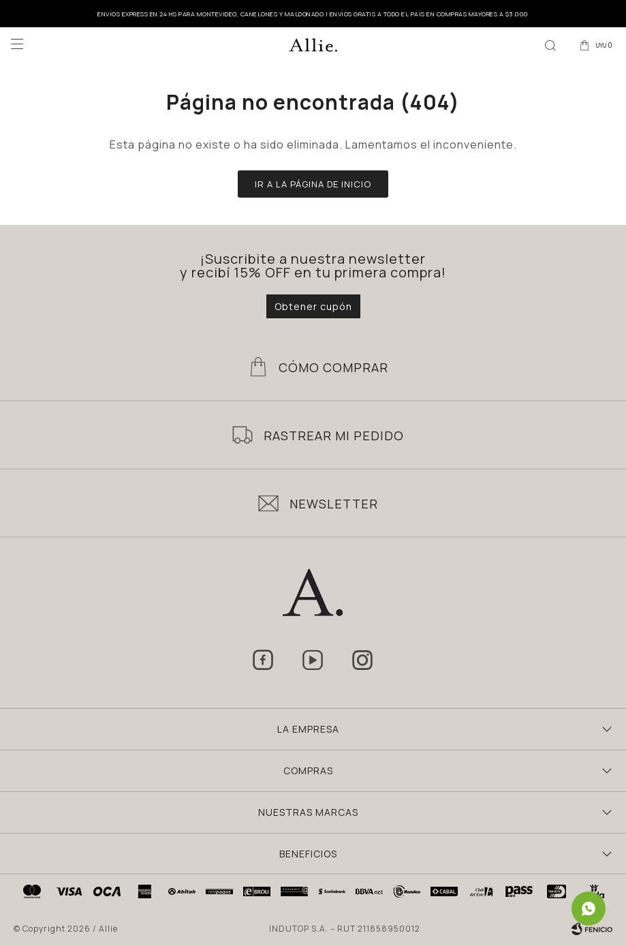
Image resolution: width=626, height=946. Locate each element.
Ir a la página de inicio (313, 184)
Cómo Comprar (333, 367)
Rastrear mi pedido (334, 435)
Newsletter (333, 503)
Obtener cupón (313, 306)
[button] (550, 44)
